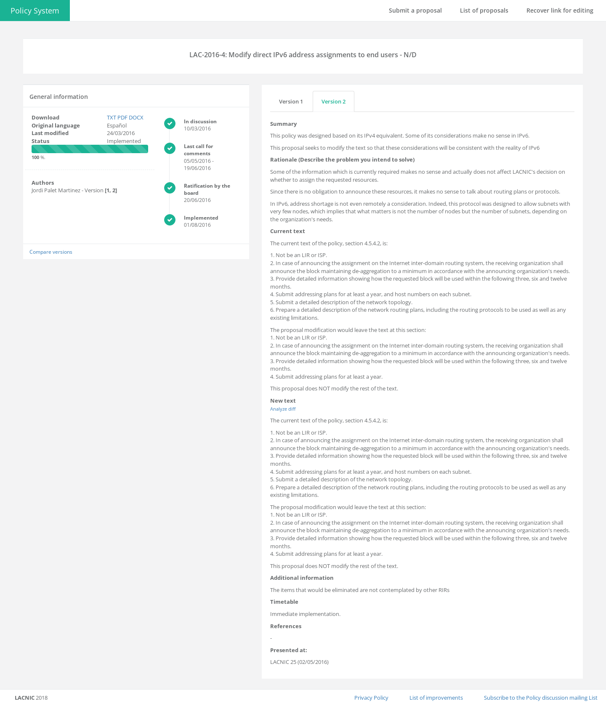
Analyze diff (282, 409)
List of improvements (436, 697)
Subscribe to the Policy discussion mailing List (541, 697)
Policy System (35, 10)
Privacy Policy (371, 697)
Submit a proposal (415, 10)
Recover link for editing (559, 10)
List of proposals (484, 10)
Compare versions (50, 251)
